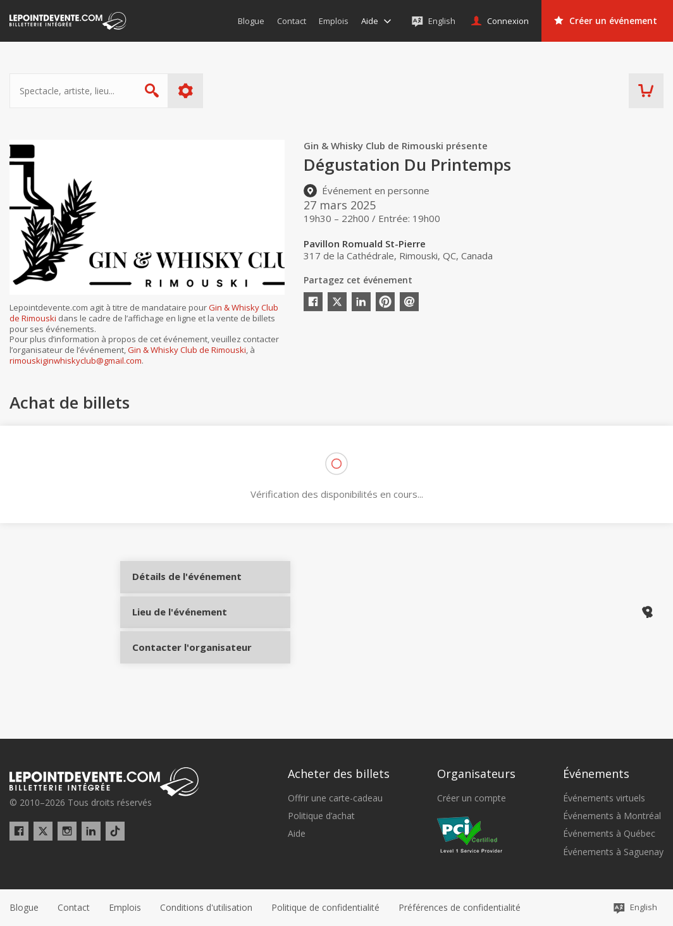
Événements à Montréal (612, 816)
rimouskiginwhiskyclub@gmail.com (75, 360)
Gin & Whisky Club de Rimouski (187, 349)
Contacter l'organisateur (179, 672)
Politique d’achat (321, 816)
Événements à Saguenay (613, 852)
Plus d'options (185, 90)
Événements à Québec (609, 834)
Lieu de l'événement (179, 629)
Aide (297, 834)
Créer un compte (471, 798)
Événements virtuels (604, 798)
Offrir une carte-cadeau (335, 798)
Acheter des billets (339, 774)
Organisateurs (476, 774)
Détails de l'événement (179, 587)
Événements (596, 774)
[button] (459, 907)
